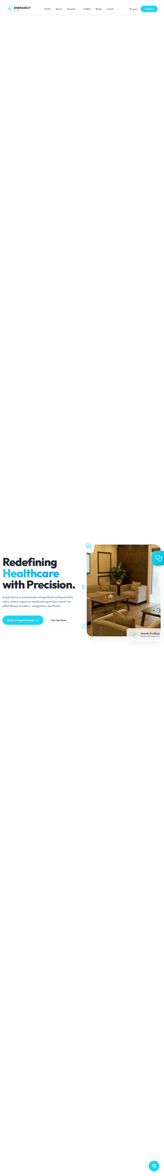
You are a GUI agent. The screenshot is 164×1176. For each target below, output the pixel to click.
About (59, 8)
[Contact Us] (154, 1166)
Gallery (87, 8)
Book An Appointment (22, 620)
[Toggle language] (133, 9)
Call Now (149, 8)
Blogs (99, 8)
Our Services (58, 620)
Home (48, 8)
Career (110, 8)
